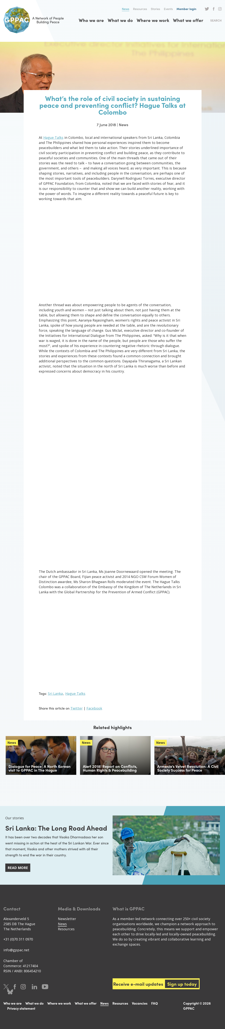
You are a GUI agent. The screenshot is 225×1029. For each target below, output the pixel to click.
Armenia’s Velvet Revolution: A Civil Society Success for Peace (187, 768)
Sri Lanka (55, 693)
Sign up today (182, 984)
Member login (186, 9)
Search (216, 20)
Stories (155, 9)
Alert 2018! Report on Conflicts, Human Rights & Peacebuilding (110, 768)
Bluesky (10, 991)
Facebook (213, 9)
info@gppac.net (16, 950)
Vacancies (139, 1003)
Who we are (91, 20)
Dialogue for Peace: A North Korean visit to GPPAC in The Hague (40, 768)
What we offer (188, 20)
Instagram (220, 9)
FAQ (154, 1003)
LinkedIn (34, 986)
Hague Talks (53, 137)
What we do (120, 20)
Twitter (207, 9)
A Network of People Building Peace (33, 20)
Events (168, 9)
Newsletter (67, 918)
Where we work (153, 20)
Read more (18, 867)
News (125, 9)
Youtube (45, 986)
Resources (140, 9)
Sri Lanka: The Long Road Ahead (56, 828)
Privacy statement (21, 1008)
